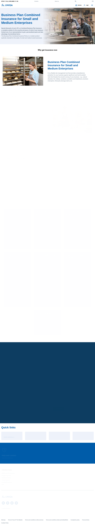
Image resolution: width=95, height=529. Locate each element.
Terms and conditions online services (34, 520)
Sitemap (3, 520)
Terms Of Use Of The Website (15, 520)
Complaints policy (75, 520)
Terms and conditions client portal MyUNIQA (57, 520)
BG (93, 1)
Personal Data (85, 520)
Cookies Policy (5, 523)
